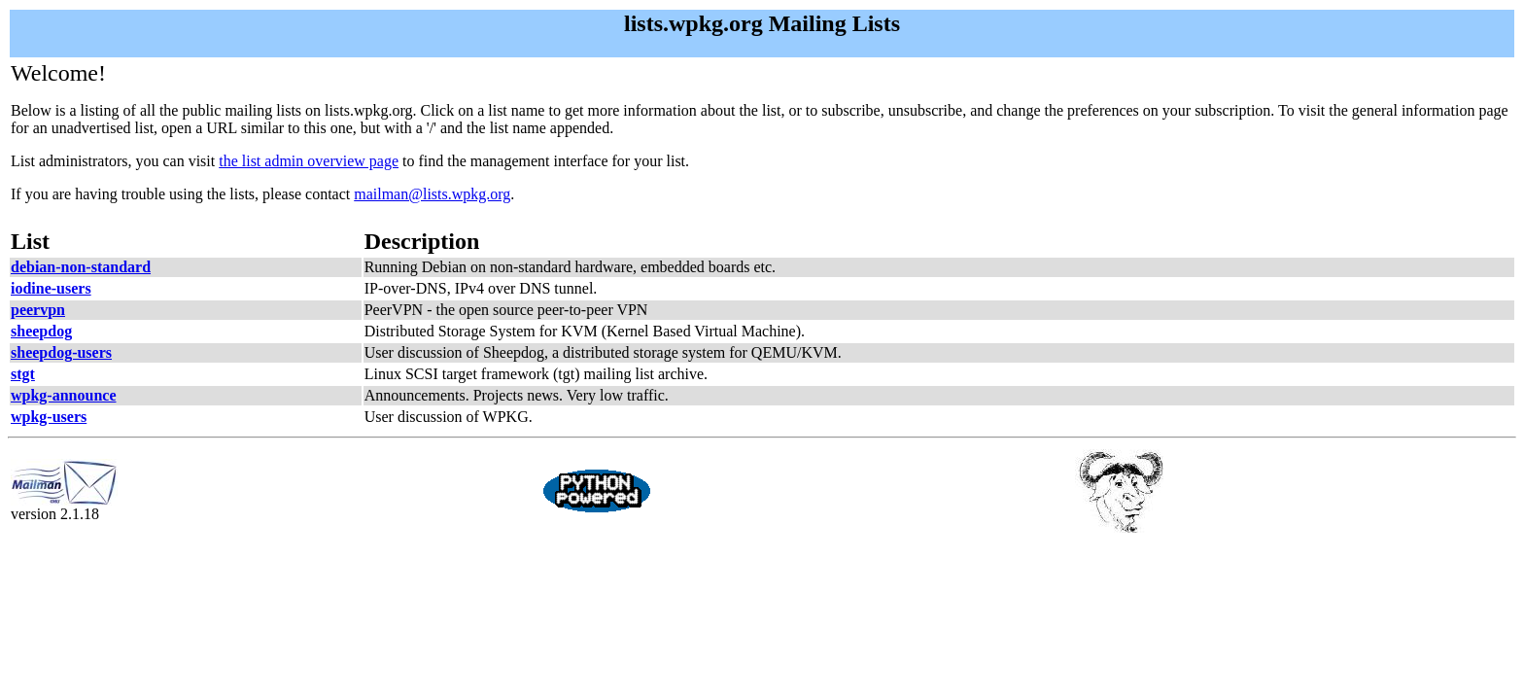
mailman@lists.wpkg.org (432, 194)
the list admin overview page (308, 161)
